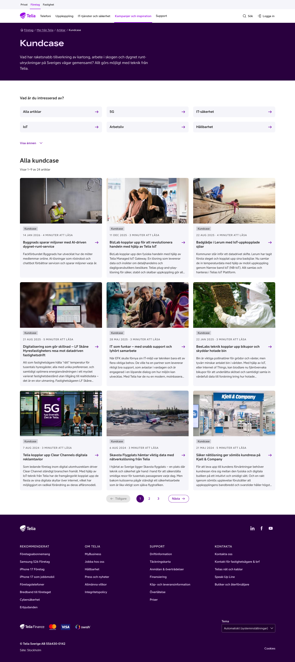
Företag (27, 30)
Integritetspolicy (96, 592)
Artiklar (61, 30)
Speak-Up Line (225, 577)
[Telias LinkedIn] (252, 528)
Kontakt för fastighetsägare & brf (237, 561)
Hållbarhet (204, 127)
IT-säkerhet (205, 112)
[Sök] (248, 16)
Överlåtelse (158, 592)
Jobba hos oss (94, 561)
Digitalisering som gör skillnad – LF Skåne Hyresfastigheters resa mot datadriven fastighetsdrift (56, 350)
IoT (25, 127)
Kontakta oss (224, 554)
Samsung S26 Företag (35, 561)
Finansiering (158, 577)
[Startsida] (28, 16)
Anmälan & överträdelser (167, 569)
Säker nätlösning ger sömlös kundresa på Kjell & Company (228, 457)
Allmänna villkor (96, 584)
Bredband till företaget (35, 592)
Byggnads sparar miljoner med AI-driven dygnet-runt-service (54, 244)
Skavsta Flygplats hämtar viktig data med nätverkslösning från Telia (142, 457)
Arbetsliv (117, 127)
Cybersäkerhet (30, 599)
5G (112, 112)
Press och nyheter (97, 577)
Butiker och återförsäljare (232, 584)
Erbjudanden (29, 607)
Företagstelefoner (32, 584)
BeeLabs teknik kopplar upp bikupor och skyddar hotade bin (228, 348)
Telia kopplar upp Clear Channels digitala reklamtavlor (55, 457)
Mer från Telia (45, 30)
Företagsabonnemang (35, 554)
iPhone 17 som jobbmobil (37, 577)
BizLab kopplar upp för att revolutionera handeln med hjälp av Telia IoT (141, 244)
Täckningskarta (160, 561)
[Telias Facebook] (261, 528)
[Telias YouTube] (270, 528)
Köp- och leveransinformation (170, 584)
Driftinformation (161, 554)
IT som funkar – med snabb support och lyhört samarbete (141, 348)
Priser (154, 599)
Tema (225, 621)
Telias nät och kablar (229, 569)
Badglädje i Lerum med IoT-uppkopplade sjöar (228, 244)
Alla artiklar (32, 112)
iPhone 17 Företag (32, 569)
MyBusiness (93, 554)
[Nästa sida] (178, 498)
